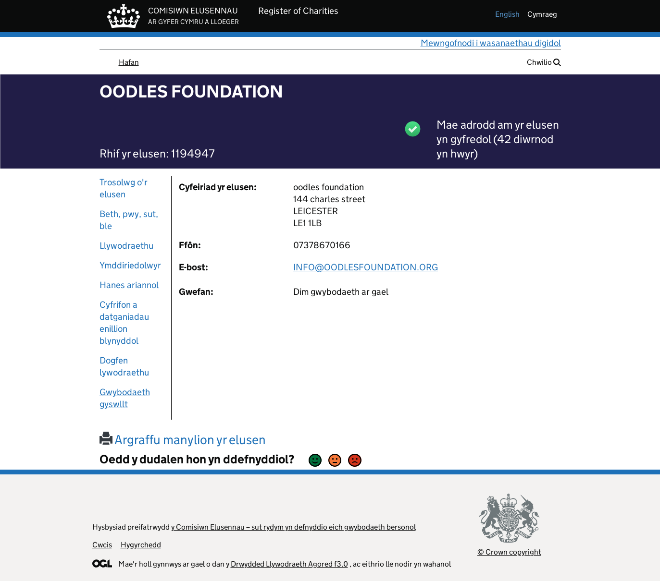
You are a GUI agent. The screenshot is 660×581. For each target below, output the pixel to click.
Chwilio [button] (544, 62)
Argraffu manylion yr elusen (183, 440)
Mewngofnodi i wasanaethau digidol (491, 42)
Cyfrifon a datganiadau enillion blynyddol (124, 322)
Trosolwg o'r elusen (124, 188)
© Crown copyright (509, 552)
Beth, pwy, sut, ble (129, 219)
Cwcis (102, 544)
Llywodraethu (126, 245)
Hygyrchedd (141, 544)
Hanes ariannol (129, 284)
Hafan (129, 62)
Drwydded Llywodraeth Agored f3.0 (289, 564)
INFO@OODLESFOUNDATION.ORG (365, 267)
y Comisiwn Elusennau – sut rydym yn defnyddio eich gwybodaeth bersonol (293, 527)
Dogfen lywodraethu (124, 366)
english (507, 14)
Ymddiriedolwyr (130, 265)
